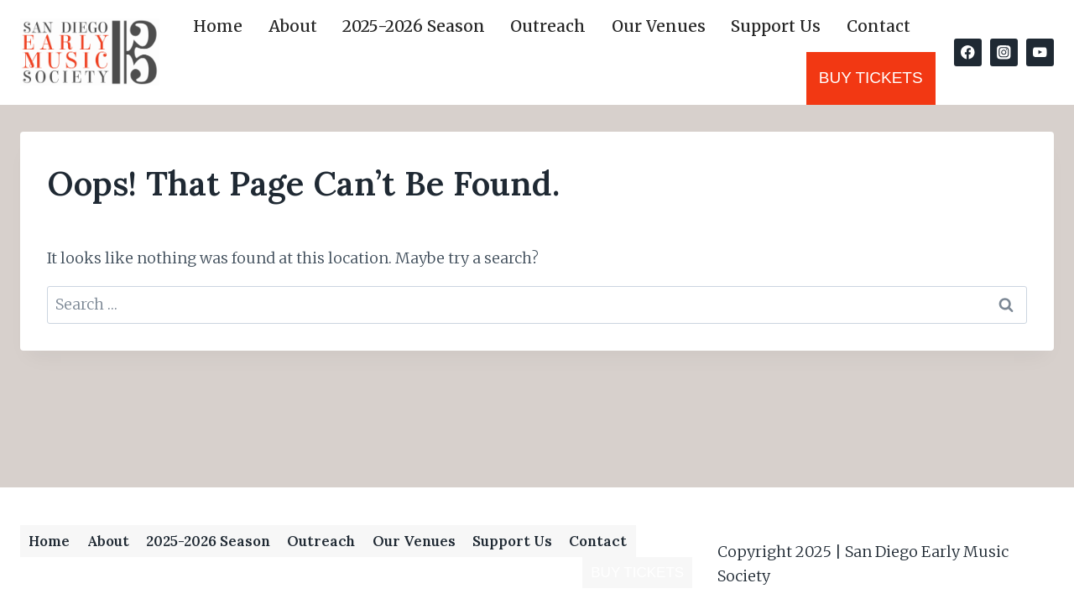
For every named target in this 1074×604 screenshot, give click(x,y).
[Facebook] (968, 52)
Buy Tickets (871, 77)
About (292, 26)
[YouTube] (1040, 52)
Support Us (776, 26)
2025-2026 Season (413, 26)
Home (217, 26)
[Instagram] (1004, 52)
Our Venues (659, 26)
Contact (878, 26)
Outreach (548, 26)
